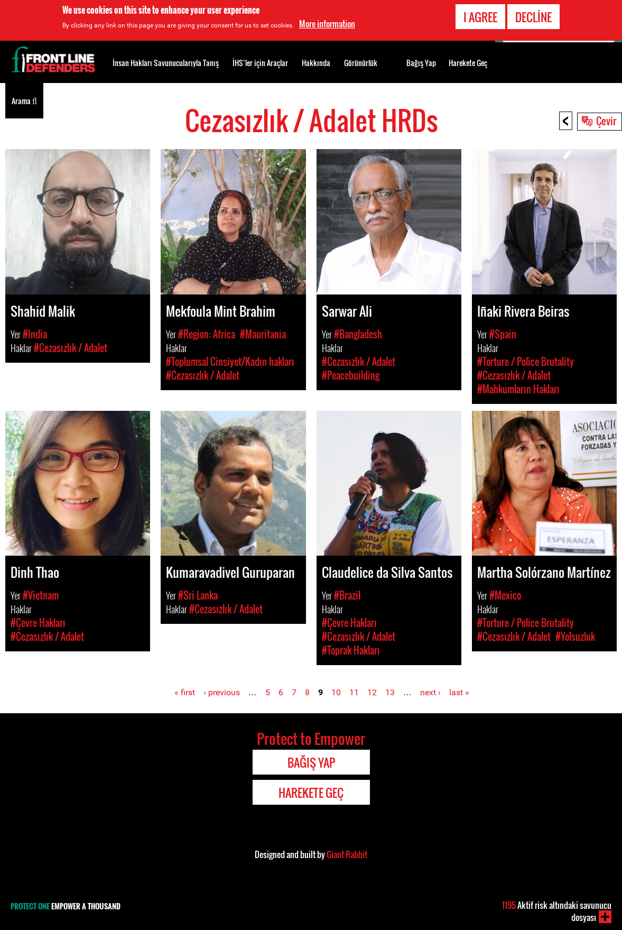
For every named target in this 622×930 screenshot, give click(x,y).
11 (354, 692)
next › (430, 692)
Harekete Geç (468, 63)
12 (372, 692)
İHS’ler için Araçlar (260, 62)
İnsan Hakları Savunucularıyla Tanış (166, 62)
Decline (533, 15)
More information (327, 22)
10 (336, 692)
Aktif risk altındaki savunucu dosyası (556, 911)
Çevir (606, 120)
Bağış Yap (421, 63)
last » (459, 692)
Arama (24, 100)
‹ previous (221, 692)
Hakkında (316, 62)
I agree (480, 15)
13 (390, 692)
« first (184, 692)
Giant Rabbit (347, 854)
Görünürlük (360, 62)
